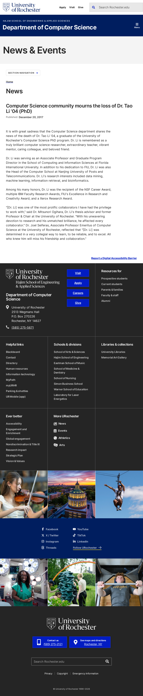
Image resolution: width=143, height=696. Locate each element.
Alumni (105, 301)
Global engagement (18, 438)
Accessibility (14, 423)
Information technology (20, 374)
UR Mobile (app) (16, 396)
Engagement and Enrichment (16, 431)
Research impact (16, 450)
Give (80, 7)
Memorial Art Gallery (113, 357)
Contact (11, 357)
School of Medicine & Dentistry (66, 370)
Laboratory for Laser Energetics (66, 397)
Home (9, 81)
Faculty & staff (109, 295)
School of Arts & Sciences (69, 352)
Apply (62, 7)
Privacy (48, 673)
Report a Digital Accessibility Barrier (114, 258)
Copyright (62, 673)
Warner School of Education (71, 389)
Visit (72, 7)
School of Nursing (65, 378)
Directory (11, 363)
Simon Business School (68, 383)
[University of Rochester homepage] (21, 7)
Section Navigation (23, 72)
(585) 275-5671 (23, 327)
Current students (111, 284)
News (60, 423)
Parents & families (112, 289)
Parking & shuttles (17, 391)
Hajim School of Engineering (71, 357)
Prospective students (114, 278)
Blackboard (13, 352)
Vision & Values (15, 461)
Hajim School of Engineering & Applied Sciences (36, 21)
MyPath (10, 380)
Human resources (17, 368)
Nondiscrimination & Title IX (23, 444)
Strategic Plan (14, 455)
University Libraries (113, 352)
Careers (78, 293)
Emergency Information (86, 673)
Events (60, 431)
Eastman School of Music (69, 363)
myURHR (11, 385)
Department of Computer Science (49, 27)
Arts (59, 445)
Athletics (62, 438)
